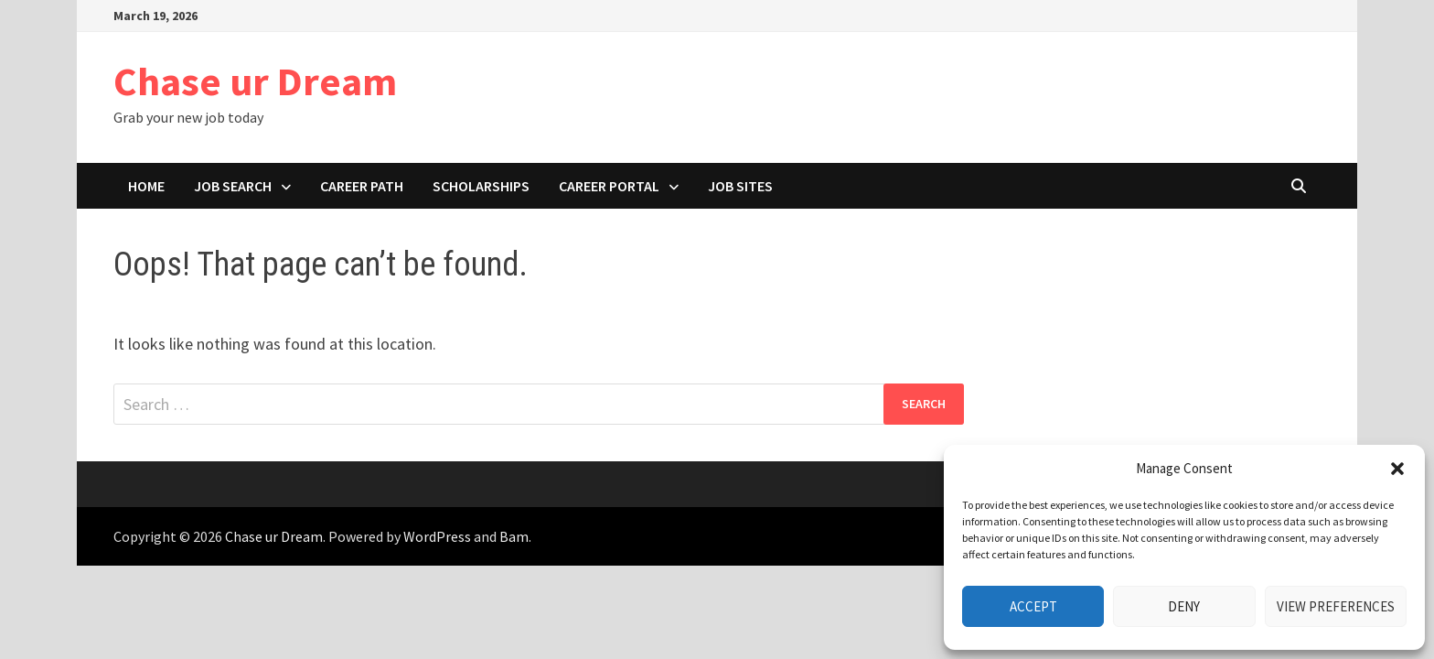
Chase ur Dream (255, 81)
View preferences (1336, 606)
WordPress (437, 536)
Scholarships (481, 186)
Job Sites (740, 186)
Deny (1184, 606)
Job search (233, 186)
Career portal (609, 186)
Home (146, 186)
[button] (1397, 468)
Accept (1033, 606)
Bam (514, 536)
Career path (361, 186)
